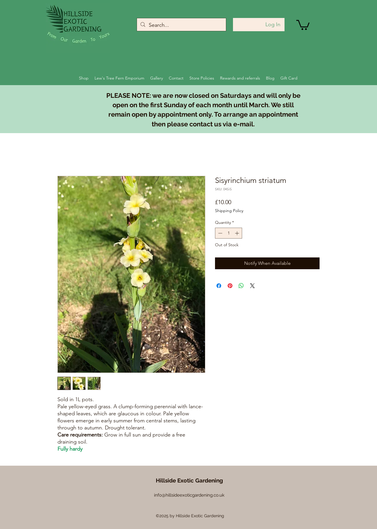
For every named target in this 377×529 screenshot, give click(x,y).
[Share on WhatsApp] (241, 285)
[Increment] (237, 233)
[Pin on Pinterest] (230, 285)
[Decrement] (219, 233)
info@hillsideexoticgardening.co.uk (189, 495)
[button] (303, 24)
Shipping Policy (229, 210)
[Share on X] (252, 285)
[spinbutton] (228, 233)
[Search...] (181, 25)
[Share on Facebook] (218, 285)
